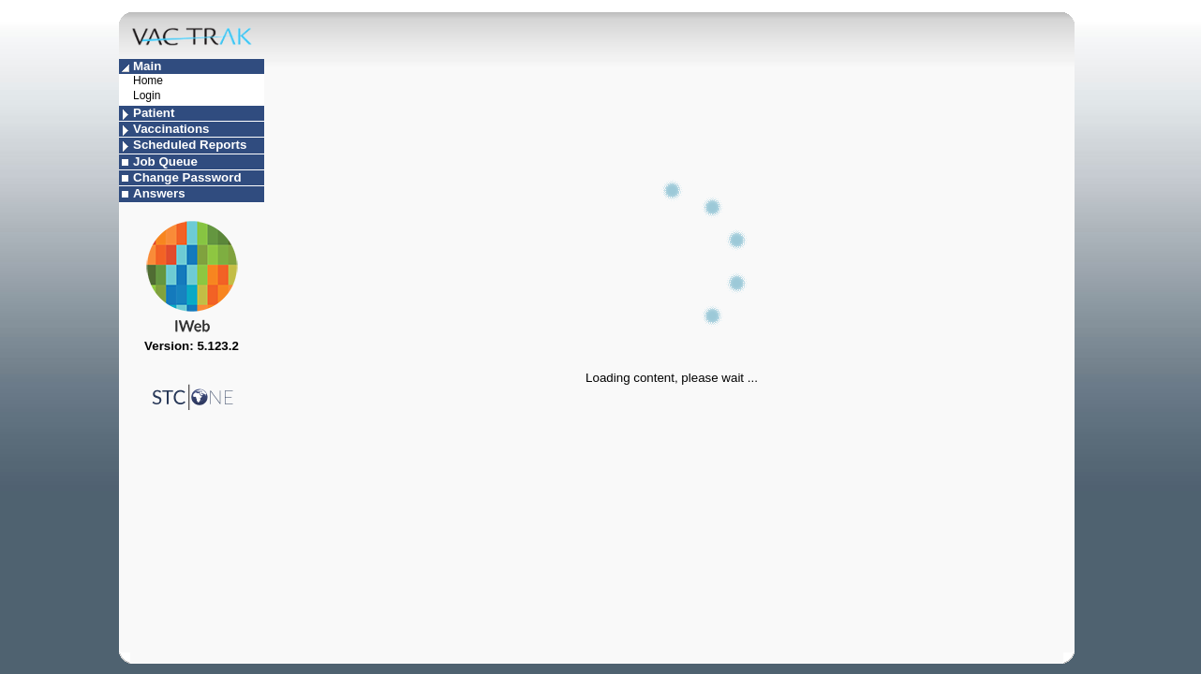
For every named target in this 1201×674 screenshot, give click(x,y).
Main (147, 66)
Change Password (187, 177)
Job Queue (165, 161)
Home (148, 80)
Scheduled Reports (189, 145)
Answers (159, 193)
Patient (153, 113)
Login (146, 95)
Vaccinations (171, 129)
